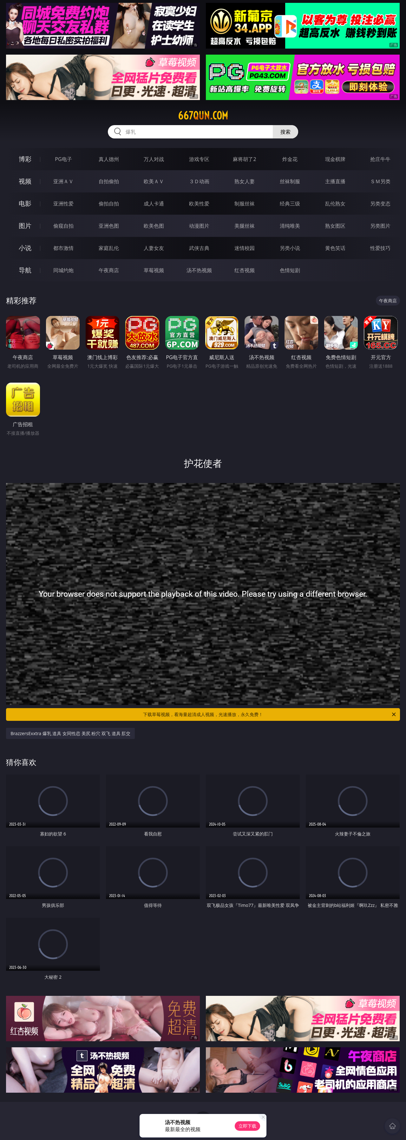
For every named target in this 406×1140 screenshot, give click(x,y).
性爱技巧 (380, 248)
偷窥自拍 (63, 225)
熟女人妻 (244, 181)
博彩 (25, 159)
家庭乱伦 (109, 248)
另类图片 (380, 225)
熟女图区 (335, 225)
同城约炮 (63, 270)
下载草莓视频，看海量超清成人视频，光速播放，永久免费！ (270, 714)
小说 (25, 248)
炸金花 (290, 159)
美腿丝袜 (244, 225)
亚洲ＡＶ (63, 181)
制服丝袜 (244, 203)
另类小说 (290, 248)
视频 (25, 181)
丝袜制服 (290, 181)
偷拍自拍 (109, 203)
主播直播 (335, 181)
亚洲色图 (109, 225)
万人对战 (154, 159)
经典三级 (290, 203)
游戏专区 (199, 159)
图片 (25, 225)
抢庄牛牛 (380, 159)
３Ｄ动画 (199, 181)
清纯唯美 (290, 225)
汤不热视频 (199, 270)
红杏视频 (244, 270)
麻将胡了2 (244, 159)
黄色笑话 (335, 248)
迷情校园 (244, 248)
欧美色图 (154, 225)
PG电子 (63, 159)
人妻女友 (154, 248)
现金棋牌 (335, 159)
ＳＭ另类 (380, 181)
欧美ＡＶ (154, 181)
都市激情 (63, 248)
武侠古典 (199, 248)
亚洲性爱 (63, 203)
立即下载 (247, 1126)
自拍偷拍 (109, 181)
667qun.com (203, 115)
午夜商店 (109, 270)
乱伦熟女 (335, 203)
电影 (25, 203)
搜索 (285, 131)
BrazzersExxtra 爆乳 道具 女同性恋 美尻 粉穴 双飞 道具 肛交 (70, 733)
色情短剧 (290, 270)
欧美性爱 (199, 203)
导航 (25, 270)
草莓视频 (154, 270)
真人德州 (109, 159)
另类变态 (380, 203)
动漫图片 (199, 225)
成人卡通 (154, 203)
